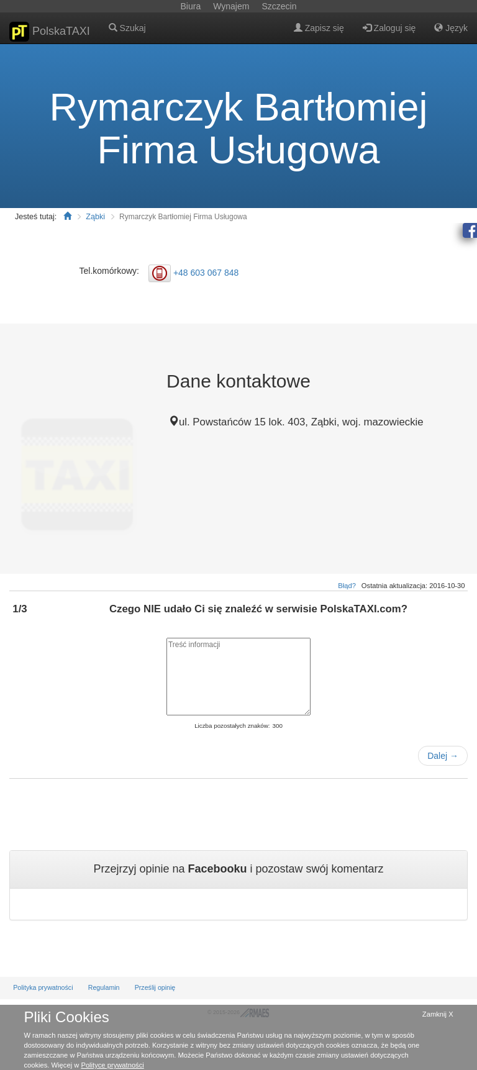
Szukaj (127, 28)
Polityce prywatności (112, 1065)
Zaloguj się (389, 28)
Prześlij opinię (155, 987)
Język (451, 28)
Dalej (442, 756)
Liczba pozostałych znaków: (232, 725)
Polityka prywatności (43, 987)
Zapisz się (319, 28)
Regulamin (104, 987)
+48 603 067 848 (206, 273)
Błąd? (347, 585)
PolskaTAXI (49, 32)
